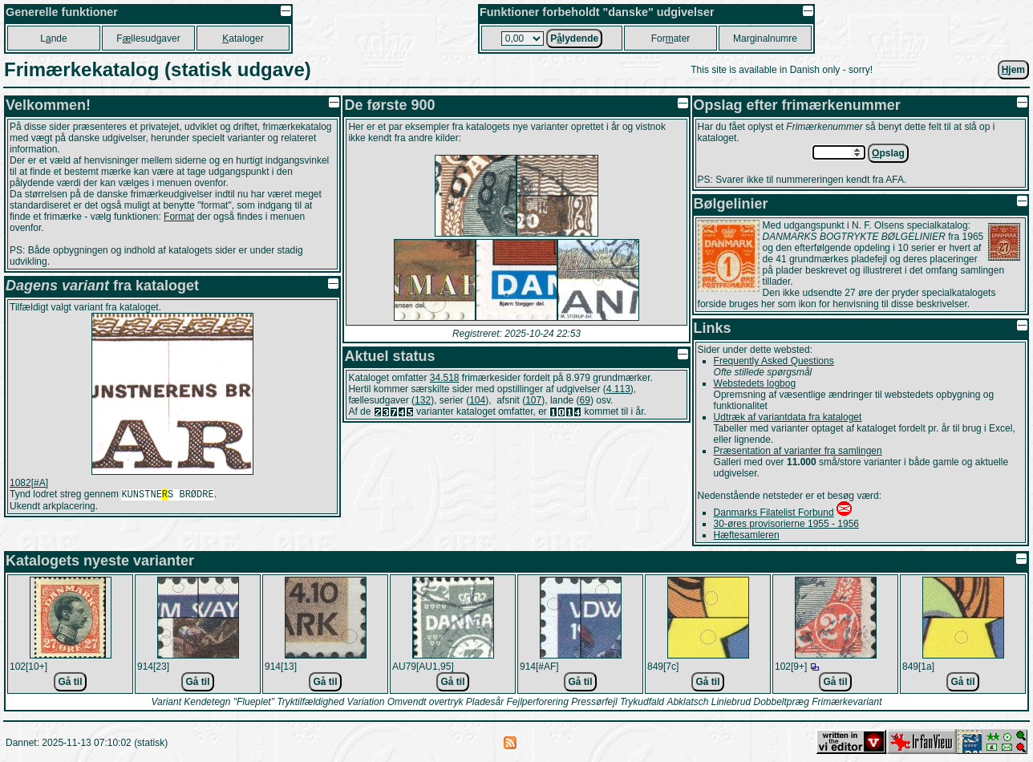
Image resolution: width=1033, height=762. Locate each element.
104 (477, 400)
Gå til (70, 681)
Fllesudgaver (148, 38)
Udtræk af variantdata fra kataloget (788, 417)
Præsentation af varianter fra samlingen (798, 450)
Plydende (574, 38)
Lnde (53, 38)
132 (423, 400)
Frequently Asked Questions (774, 361)
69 (585, 400)
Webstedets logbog (755, 383)
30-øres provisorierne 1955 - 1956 (786, 523)
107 (533, 400)
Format (179, 216)
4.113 (618, 389)
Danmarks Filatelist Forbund (774, 512)
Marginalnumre (765, 38)
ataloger (242, 38)
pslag (888, 153)
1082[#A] (29, 482)
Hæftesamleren (747, 535)
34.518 (445, 377)
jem (1013, 69)
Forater (671, 38)
